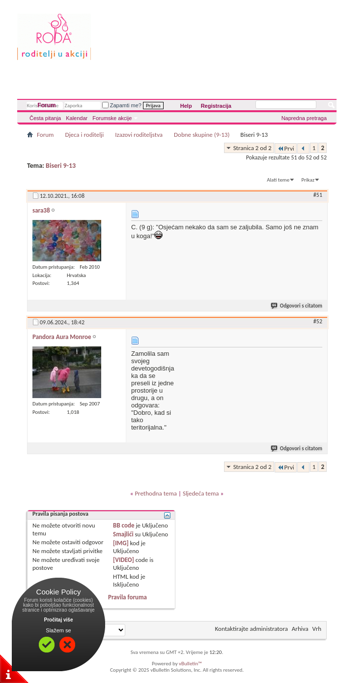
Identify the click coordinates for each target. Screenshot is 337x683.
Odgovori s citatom (297, 306)
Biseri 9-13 (61, 165)
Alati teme (278, 180)
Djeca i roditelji (84, 134)
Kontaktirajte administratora (251, 628)
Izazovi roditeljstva (139, 134)
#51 (317, 194)
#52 (317, 321)
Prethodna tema (156, 493)
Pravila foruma (127, 597)
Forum (46, 105)
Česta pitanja (45, 118)
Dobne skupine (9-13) (201, 134)
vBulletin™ (190, 663)
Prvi (285, 148)
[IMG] (121, 543)
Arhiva (300, 628)
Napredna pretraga (304, 118)
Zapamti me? (121, 105)
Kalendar (76, 118)
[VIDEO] (123, 559)
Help (186, 106)
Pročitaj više (58, 619)
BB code (123, 525)
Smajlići (123, 534)
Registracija (216, 106)
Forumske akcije (112, 118)
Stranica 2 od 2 (252, 148)
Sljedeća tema (201, 493)
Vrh (316, 628)
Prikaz (308, 180)
